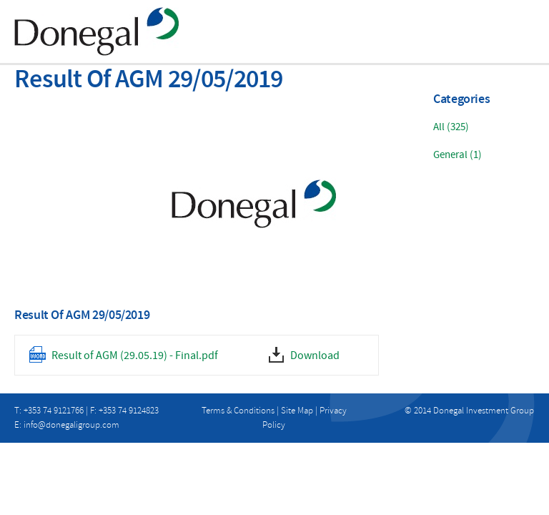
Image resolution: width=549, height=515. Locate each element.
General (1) (457, 155)
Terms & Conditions (238, 410)
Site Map (297, 410)
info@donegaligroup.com (71, 425)
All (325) (451, 127)
